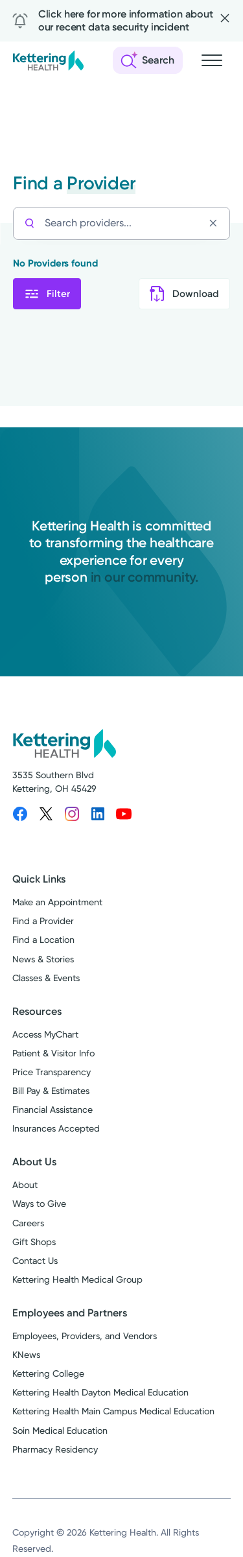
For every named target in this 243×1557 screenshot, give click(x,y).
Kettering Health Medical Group (77, 1279)
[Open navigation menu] (212, 60)
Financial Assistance (52, 1109)
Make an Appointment (57, 902)
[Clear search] (216, 223)
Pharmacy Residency (55, 1449)
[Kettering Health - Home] (48, 60)
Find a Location (43, 939)
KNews (26, 1354)
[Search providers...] (124, 223)
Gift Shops (34, 1242)
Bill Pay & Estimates (50, 1091)
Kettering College (48, 1373)
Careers (28, 1223)
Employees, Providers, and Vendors (84, 1336)
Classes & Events (46, 978)
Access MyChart (45, 1034)
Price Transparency (51, 1072)
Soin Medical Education (60, 1430)
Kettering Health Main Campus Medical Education (113, 1411)
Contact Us (35, 1260)
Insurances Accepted (56, 1128)
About (25, 1185)
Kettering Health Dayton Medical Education (100, 1392)
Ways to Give (39, 1203)
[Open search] (148, 60)
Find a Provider (43, 921)
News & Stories (43, 959)
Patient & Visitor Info (53, 1053)
